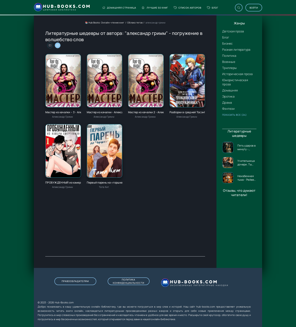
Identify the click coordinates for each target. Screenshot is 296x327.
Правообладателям (75, 281)
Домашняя (230, 90)
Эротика (228, 96)
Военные (228, 62)
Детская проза (233, 31)
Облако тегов (134, 22)
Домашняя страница (119, 7)
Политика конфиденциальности (128, 281)
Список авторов (187, 7)
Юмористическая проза (235, 82)
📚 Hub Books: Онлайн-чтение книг (104, 22)
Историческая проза (237, 74)
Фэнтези (228, 109)
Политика (229, 56)
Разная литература (236, 49)
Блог (212, 7)
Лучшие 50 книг (155, 7)
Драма (227, 102)
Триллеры (229, 68)
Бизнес (227, 43)
